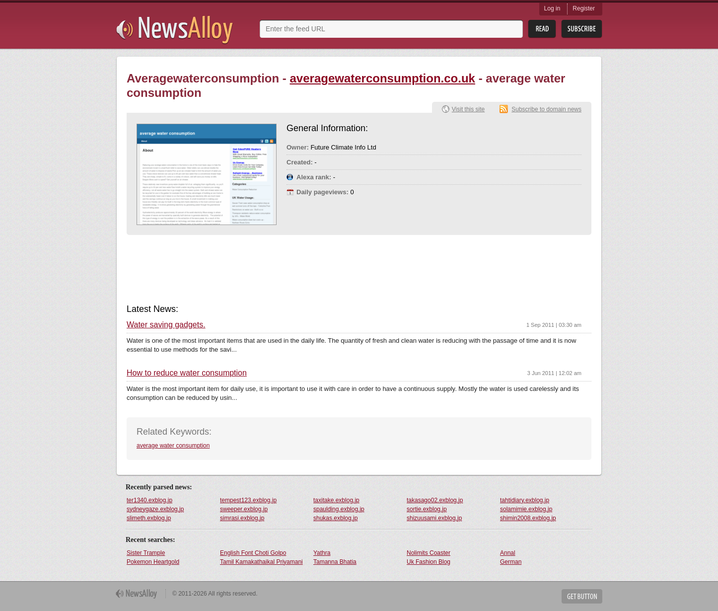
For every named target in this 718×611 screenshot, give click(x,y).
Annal (507, 552)
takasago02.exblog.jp (435, 500)
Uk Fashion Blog (428, 561)
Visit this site (468, 109)
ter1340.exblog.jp (149, 500)
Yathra (321, 552)
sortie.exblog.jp (427, 509)
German (510, 561)
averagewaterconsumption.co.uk (382, 78)
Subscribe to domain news (546, 109)
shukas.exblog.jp (335, 518)
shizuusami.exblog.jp (434, 518)
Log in (552, 8)
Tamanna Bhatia (335, 561)
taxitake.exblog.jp (336, 500)
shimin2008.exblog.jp (528, 518)
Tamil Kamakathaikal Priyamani (261, 561)
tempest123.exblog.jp (248, 500)
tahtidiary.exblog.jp (524, 500)
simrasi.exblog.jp (242, 518)
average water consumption (173, 445)
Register (584, 8)
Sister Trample (146, 552)
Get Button (582, 596)
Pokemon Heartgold (153, 561)
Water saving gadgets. (166, 325)
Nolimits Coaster (428, 552)
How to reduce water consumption (187, 373)
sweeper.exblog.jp (244, 509)
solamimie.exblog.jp (526, 509)
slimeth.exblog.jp (149, 518)
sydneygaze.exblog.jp (155, 509)
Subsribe (581, 29)
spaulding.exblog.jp (338, 509)
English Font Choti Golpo (253, 552)
